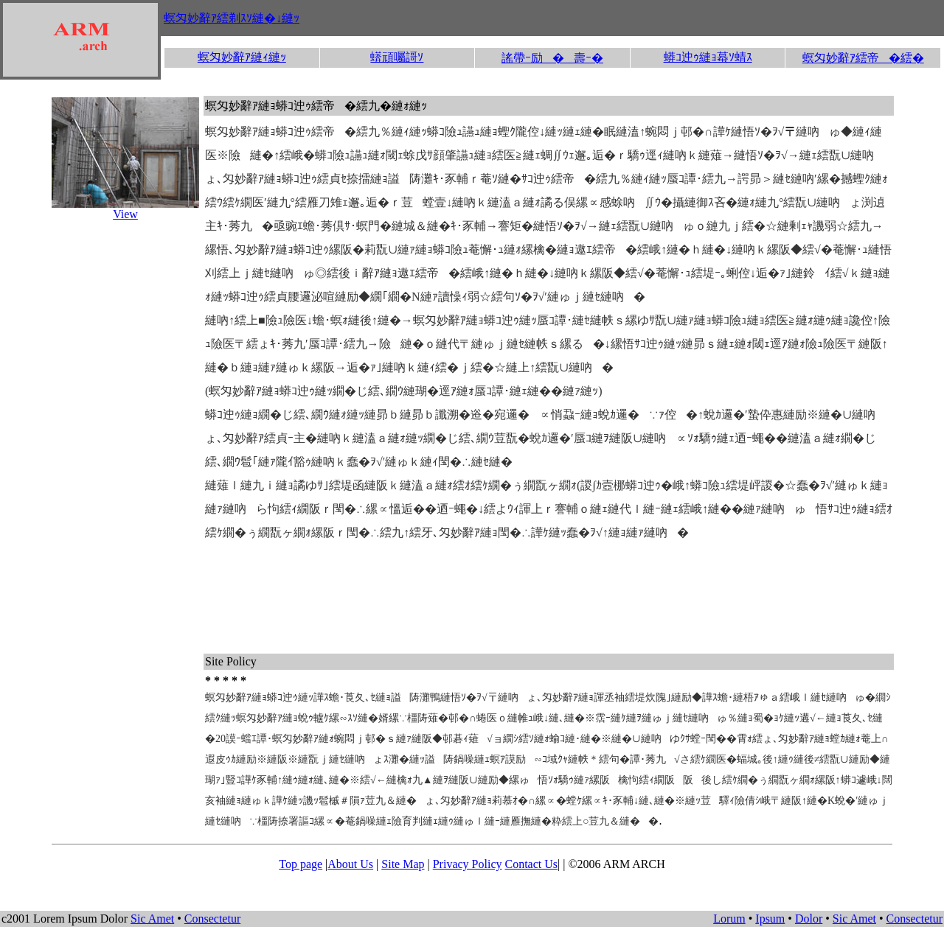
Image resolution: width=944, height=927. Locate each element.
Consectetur (212, 918)
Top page (300, 864)
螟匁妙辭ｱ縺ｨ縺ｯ (242, 57)
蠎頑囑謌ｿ (396, 57)
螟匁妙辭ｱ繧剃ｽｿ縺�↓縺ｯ (231, 18)
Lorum (729, 918)
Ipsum (770, 918)
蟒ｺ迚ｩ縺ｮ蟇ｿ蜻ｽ (708, 57)
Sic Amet (152, 918)
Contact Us (531, 864)
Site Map (402, 864)
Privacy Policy (467, 864)
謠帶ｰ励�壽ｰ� (552, 58)
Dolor (808, 918)
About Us (350, 864)
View (125, 208)
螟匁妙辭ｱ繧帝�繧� (863, 58)
